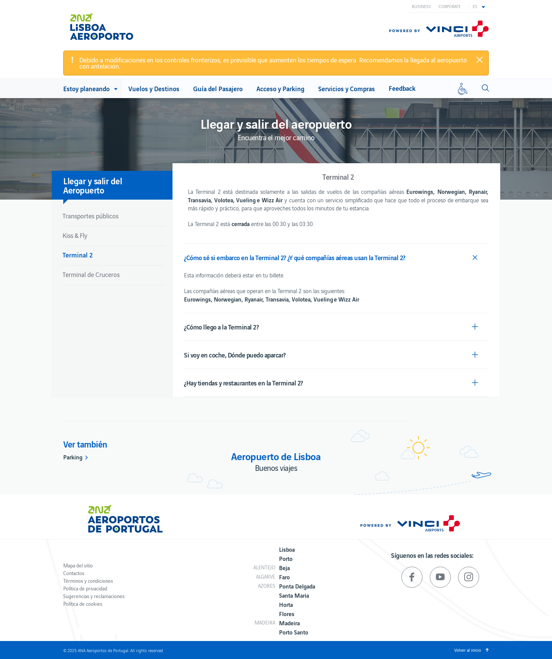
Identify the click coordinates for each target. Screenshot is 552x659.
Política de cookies (82, 603)
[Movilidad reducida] (462, 88)
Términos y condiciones (88, 580)
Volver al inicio (467, 650)
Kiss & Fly (74, 235)
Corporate (450, 6)
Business (421, 6)
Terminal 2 (77, 254)
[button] (479, 6)
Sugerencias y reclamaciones (94, 596)
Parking (72, 457)
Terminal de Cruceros (91, 274)
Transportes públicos (90, 215)
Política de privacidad (85, 588)
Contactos (73, 573)
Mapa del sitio (78, 565)
